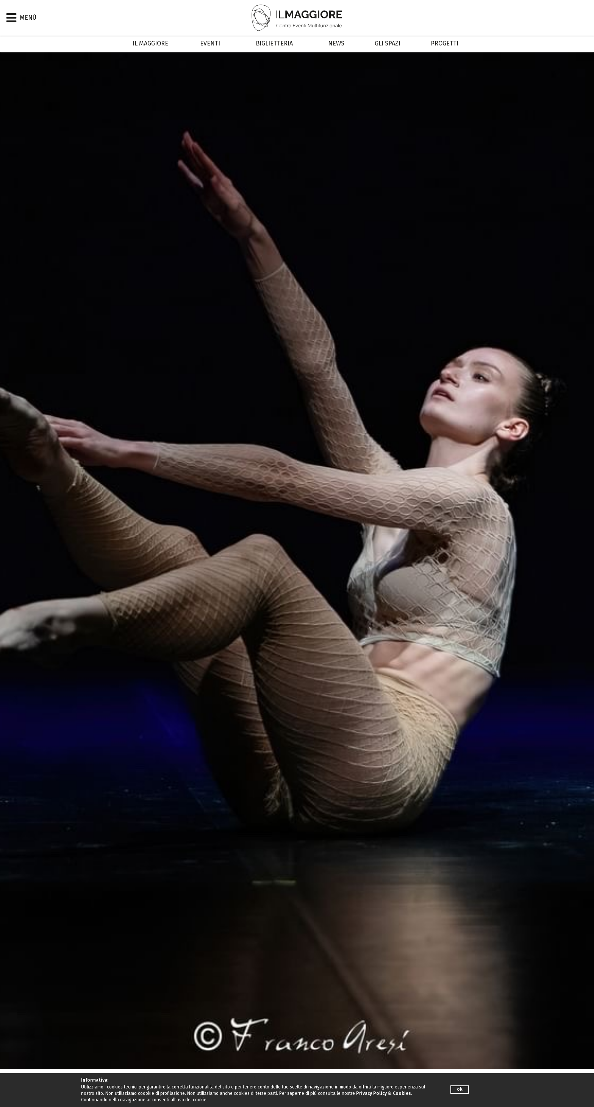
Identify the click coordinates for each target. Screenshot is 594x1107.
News (336, 43)
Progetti (444, 43)
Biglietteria (274, 43)
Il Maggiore (150, 43)
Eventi (210, 43)
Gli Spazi (387, 43)
